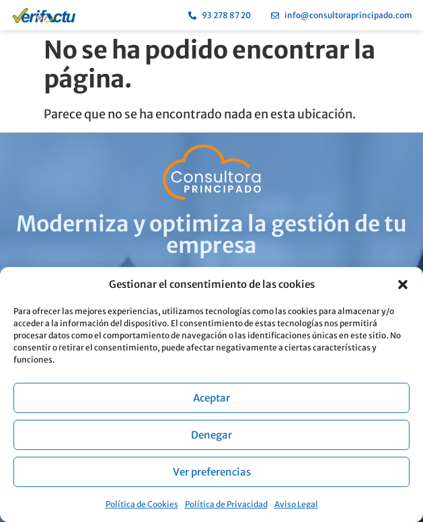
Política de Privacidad (226, 504)
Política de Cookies (142, 504)
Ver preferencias (212, 471)
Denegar (211, 434)
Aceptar (211, 398)
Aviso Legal (296, 504)
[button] (403, 284)
